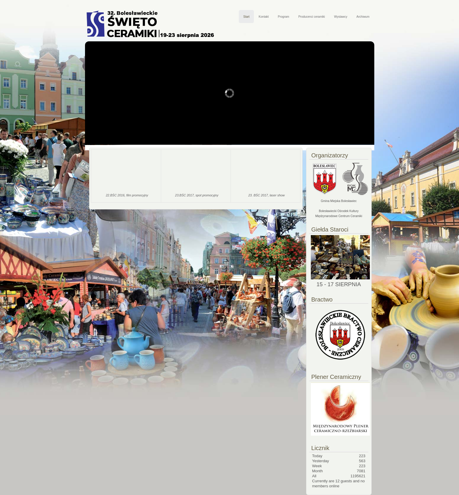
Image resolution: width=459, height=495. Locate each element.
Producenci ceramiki (311, 16)
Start (246, 16)
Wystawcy (340, 16)
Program (283, 16)
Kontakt (264, 16)
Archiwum (363, 16)
